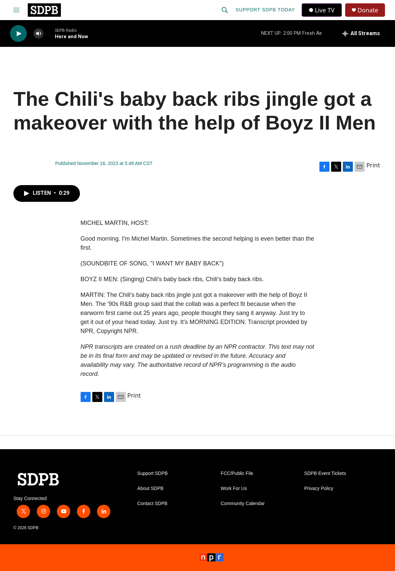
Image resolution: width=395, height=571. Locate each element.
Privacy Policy (318, 488)
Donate (368, 10)
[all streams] (361, 33)
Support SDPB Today (265, 9)
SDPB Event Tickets (325, 473)
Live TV (321, 10)
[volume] (38, 33)
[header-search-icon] (224, 10)
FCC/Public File (237, 473)
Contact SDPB (152, 503)
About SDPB (150, 488)
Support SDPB (152, 473)
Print (373, 165)
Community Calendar (243, 503)
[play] (18, 33)
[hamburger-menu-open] (16, 10)
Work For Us (234, 488)
